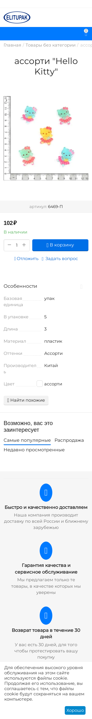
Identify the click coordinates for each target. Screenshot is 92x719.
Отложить (26, 258)
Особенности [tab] (45, 286)
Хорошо (75, 710)
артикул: (38, 206)
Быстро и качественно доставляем (46, 507)
